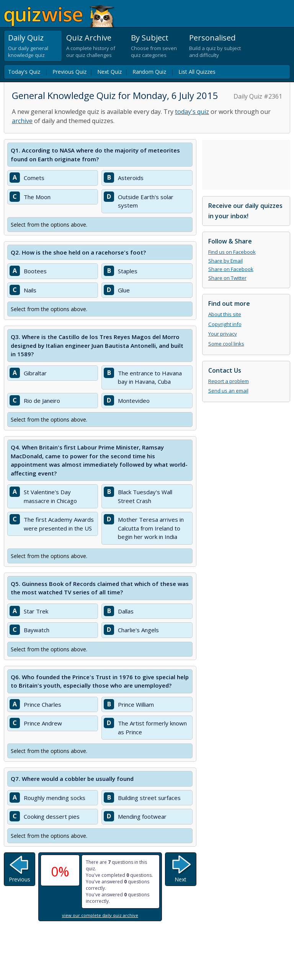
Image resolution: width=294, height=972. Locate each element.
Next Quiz (109, 71)
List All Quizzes (197, 71)
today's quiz (192, 111)
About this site (224, 314)
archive (22, 121)
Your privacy (222, 333)
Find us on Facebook (232, 251)
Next (180, 879)
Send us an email (228, 390)
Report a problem (228, 381)
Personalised (212, 37)
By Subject (149, 37)
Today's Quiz (24, 71)
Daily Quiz (26, 37)
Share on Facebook (230, 269)
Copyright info (225, 324)
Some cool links (226, 343)
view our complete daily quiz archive (100, 915)
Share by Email (225, 260)
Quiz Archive (88, 37)
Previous (19, 879)
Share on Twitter (227, 277)
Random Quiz (149, 71)
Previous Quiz (69, 71)
